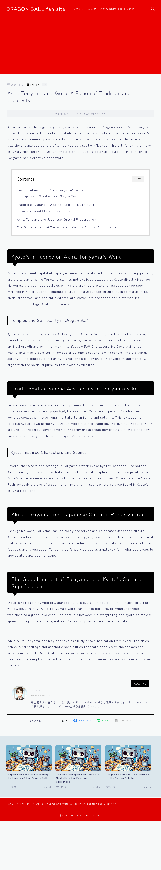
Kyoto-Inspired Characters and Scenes (48, 211)
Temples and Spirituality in (48, 196)
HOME (10, 803)
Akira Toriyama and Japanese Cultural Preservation (56, 219)
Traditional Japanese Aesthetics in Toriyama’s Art (55, 204)
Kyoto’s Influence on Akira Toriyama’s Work (50, 190)
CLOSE (138, 179)
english (33, 84)
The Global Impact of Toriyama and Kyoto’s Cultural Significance (67, 227)
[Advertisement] (80, 46)
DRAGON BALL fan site (36, 9)
